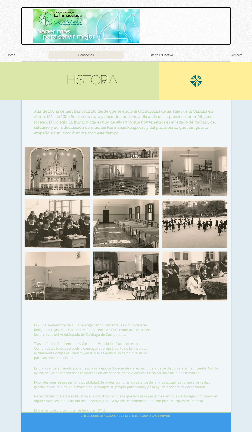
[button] (57, 171)
